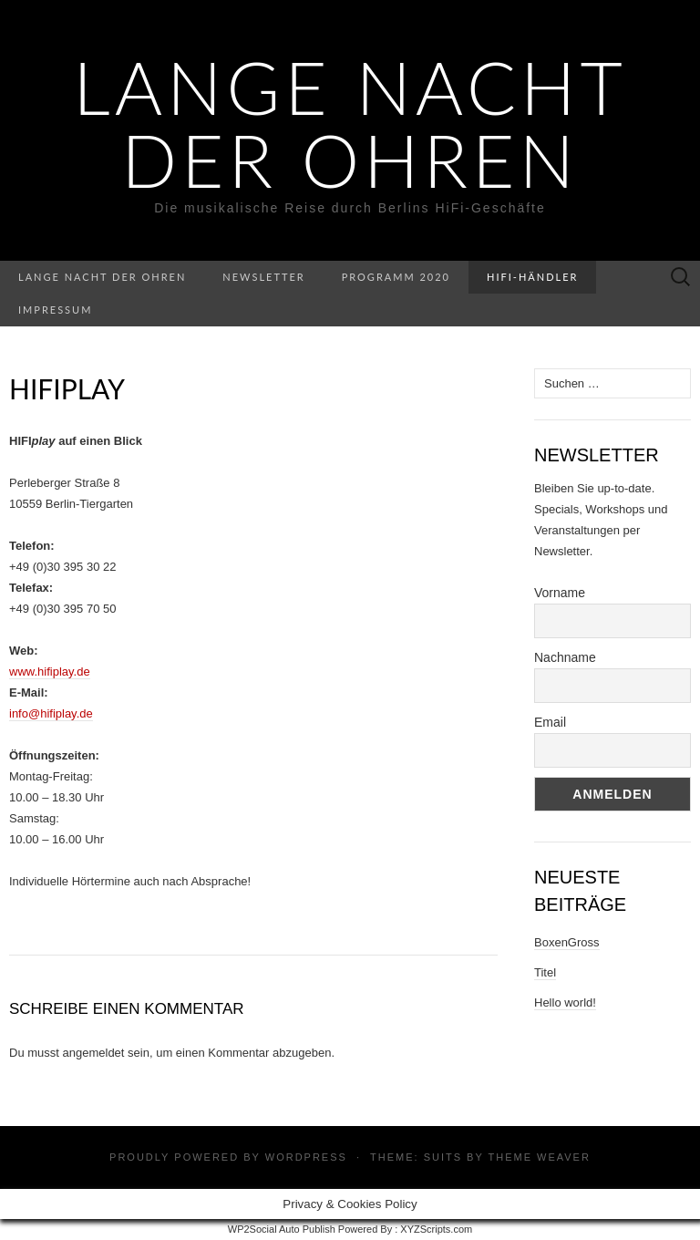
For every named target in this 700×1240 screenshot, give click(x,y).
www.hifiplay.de (49, 671)
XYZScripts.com (436, 1229)
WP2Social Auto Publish (281, 1229)
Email (550, 722)
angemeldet (94, 1052)
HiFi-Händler (532, 277)
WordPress (306, 1157)
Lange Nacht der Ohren (350, 123)
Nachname (565, 657)
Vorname (559, 592)
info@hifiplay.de (51, 713)
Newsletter (263, 277)
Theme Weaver (539, 1157)
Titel (545, 972)
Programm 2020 (396, 277)
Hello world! (565, 1002)
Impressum (55, 309)
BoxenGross (567, 942)
